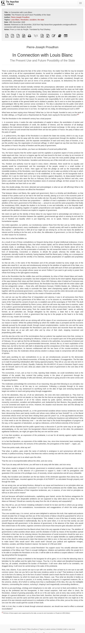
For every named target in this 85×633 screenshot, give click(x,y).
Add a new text (69, 629)
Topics (41, 629)
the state (41, 20)
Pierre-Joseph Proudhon (20, 17)
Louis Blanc (15, 20)
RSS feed (21, 629)
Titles (29, 629)
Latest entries (50, 629)
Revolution (25, 20)
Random (13, 629)
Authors (35, 629)
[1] (78, 114)
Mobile (59, 629)
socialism (33, 20)
